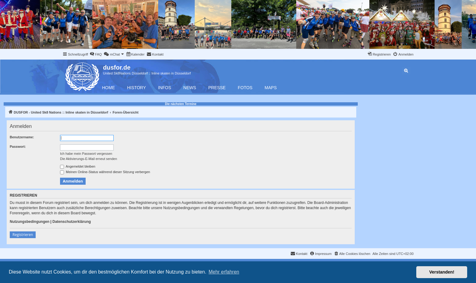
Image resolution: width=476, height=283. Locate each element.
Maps (271, 87)
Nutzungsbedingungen (29, 222)
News (189, 87)
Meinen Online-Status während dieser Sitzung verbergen (105, 172)
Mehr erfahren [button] (223, 271)
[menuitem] (96, 54)
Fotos (245, 87)
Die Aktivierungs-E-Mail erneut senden (88, 159)
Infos (164, 87)
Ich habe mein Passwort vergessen (86, 153)
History (136, 87)
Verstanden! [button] (441, 272)
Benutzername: (22, 137)
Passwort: (18, 146)
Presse (217, 87)
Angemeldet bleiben (77, 167)
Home (108, 87)
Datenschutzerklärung (71, 222)
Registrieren (22, 234)
